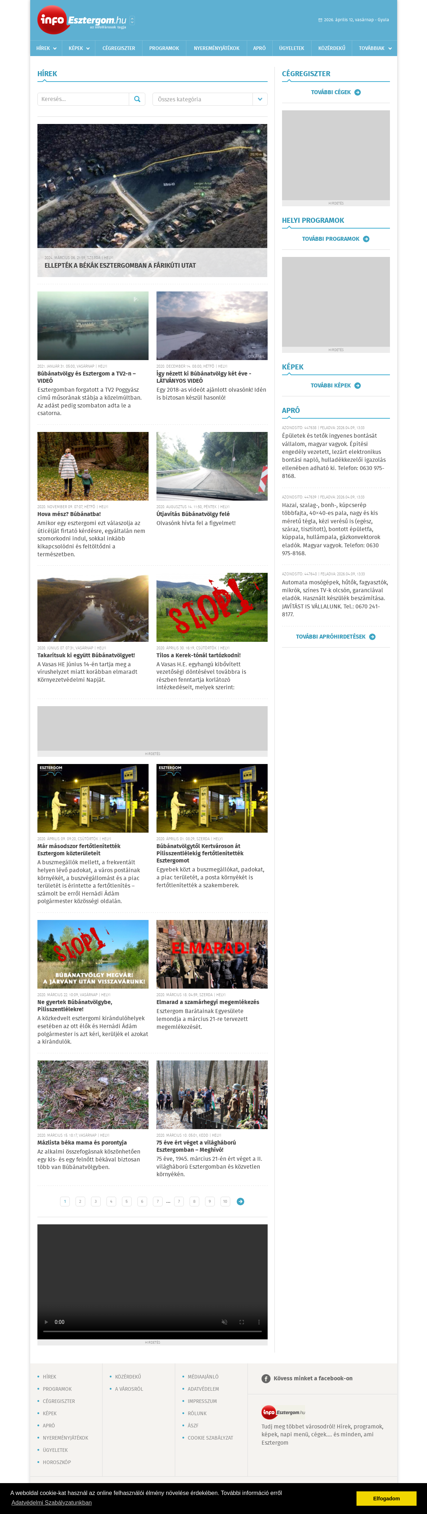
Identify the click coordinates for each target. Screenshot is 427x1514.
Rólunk (197, 1414)
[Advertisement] (152, 727)
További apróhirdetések (330, 637)
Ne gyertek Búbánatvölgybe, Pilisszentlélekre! (74, 1006)
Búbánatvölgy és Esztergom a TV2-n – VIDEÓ (86, 377)
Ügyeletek (291, 48)
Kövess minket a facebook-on (313, 1378)
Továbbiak (372, 48)
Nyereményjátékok (217, 48)
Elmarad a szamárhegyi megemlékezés (207, 1002)
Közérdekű (331, 48)
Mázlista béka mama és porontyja (82, 1142)
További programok (330, 239)
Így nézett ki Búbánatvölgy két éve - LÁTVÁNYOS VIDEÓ (203, 377)
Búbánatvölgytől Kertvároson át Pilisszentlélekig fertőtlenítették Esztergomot (200, 853)
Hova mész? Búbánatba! (69, 514)
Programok (164, 48)
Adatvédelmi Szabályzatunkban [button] (52, 1503)
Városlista (132, 20)
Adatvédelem (203, 1389)
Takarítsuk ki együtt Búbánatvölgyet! (86, 655)
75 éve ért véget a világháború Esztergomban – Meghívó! (196, 1146)
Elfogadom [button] (386, 1498)
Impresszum (202, 1401)
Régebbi (240, 1201)
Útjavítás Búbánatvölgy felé (193, 514)
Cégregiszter (119, 48)
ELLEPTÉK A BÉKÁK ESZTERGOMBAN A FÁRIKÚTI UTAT (120, 266)
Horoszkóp (57, 1463)
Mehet (137, 99)
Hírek (43, 48)
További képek (331, 385)
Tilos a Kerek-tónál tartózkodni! (198, 655)
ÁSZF (193, 1426)
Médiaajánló (203, 1377)
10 (225, 1201)
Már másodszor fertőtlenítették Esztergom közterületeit (79, 850)
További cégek (331, 92)
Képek (76, 48)
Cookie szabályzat (210, 1438)
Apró (259, 48)
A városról (129, 1389)
